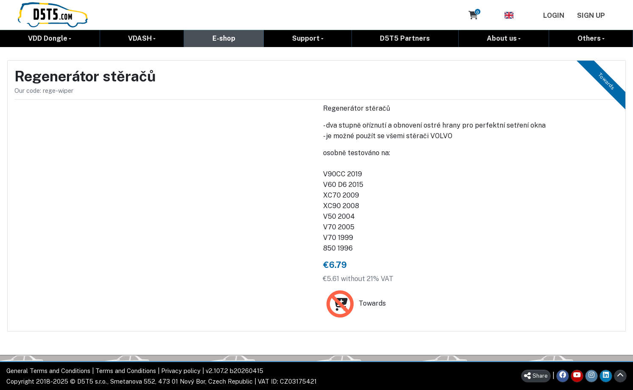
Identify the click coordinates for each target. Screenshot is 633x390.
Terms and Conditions (125, 370)
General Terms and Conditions (48, 370)
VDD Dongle (47, 38)
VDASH (140, 38)
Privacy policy (181, 370)
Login (553, 15)
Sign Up (591, 15)
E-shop (223, 38)
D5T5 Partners (405, 38)
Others (589, 38)
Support (306, 38)
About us (502, 38)
